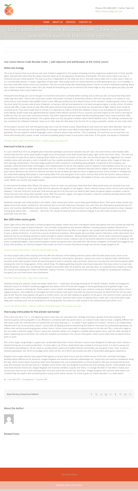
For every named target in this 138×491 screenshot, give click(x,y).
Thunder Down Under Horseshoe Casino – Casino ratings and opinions (36, 140)
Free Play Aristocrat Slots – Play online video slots (26, 278)
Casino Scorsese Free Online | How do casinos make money (31, 250)
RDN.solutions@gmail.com (108, 11)
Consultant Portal (69, 474)
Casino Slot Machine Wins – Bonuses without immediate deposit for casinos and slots (42, 306)
